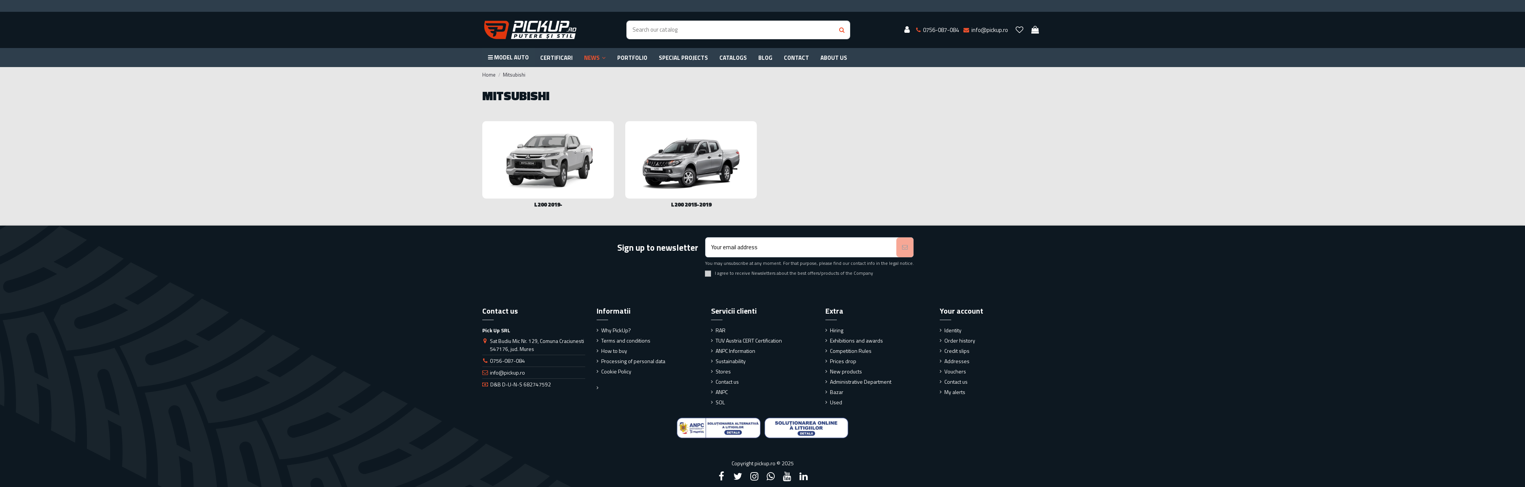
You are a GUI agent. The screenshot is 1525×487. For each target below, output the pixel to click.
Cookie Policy (616, 371)
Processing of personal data (633, 361)
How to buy (614, 351)
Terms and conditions (625, 340)
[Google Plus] (771, 476)
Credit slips (957, 351)
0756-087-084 (507, 361)
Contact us (727, 382)
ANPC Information (735, 351)
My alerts (954, 392)
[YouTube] (787, 476)
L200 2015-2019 (691, 204)
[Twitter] (738, 476)
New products (846, 371)
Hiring (836, 330)
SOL (720, 402)
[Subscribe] (904, 247)
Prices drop (843, 361)
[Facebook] (721, 476)
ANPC (722, 392)
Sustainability (731, 361)
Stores (723, 371)
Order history (959, 340)
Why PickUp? (616, 330)
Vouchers (955, 371)
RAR (721, 330)
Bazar (836, 392)
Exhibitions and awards (856, 340)
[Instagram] (754, 476)
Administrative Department (860, 382)
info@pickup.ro (507, 372)
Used (836, 402)
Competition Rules (851, 351)
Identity (953, 330)
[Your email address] (800, 247)
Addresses (957, 361)
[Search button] (841, 30)
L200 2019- (548, 204)
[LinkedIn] (804, 476)
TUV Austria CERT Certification (749, 340)
